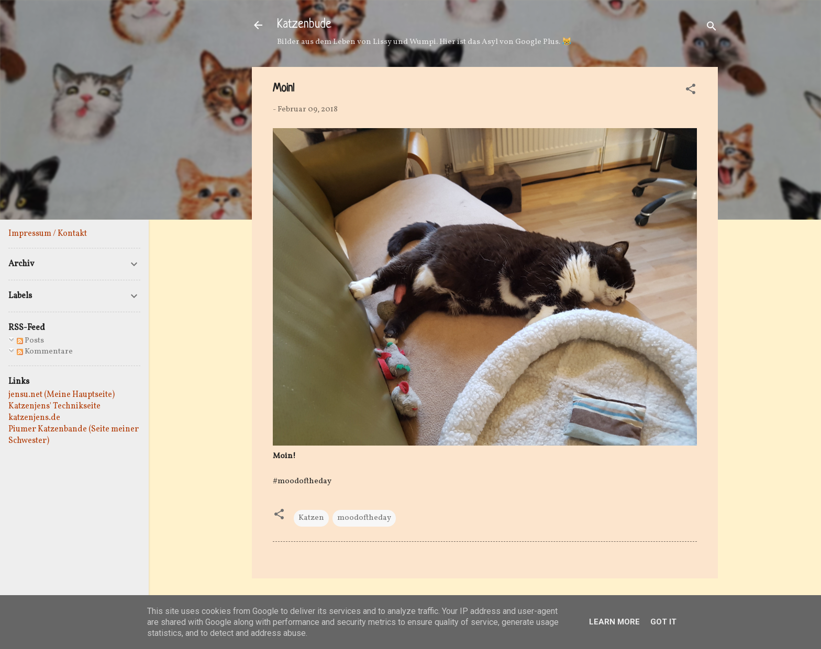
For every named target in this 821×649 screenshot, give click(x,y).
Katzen (311, 518)
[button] (690, 91)
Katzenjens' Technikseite (54, 406)
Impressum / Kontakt (47, 234)
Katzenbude (304, 24)
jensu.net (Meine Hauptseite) (61, 395)
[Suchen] (711, 28)
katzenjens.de (34, 418)
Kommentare (45, 351)
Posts (30, 340)
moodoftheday (364, 518)
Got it (663, 622)
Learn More (614, 622)
